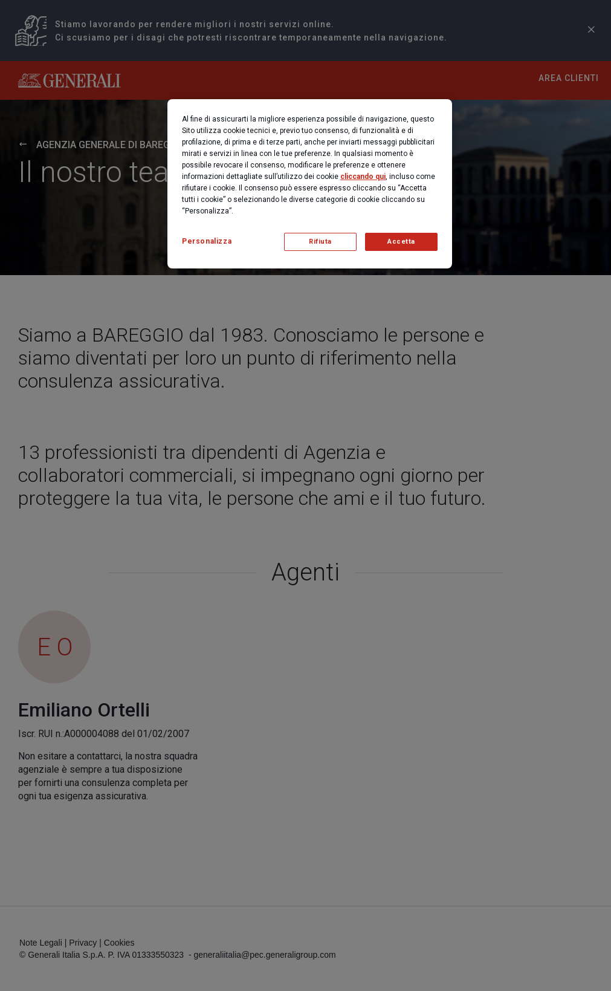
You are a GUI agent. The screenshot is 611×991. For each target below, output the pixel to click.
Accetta (401, 241)
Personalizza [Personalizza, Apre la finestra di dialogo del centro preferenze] (206, 241)
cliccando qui (363, 176)
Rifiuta (320, 241)
